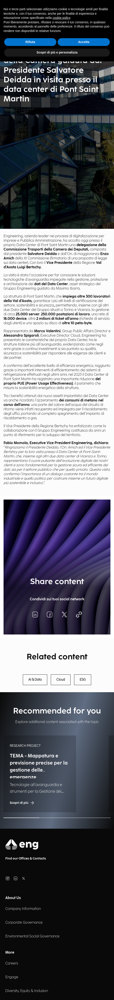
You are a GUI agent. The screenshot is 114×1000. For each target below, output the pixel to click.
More (9, 953)
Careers (11, 963)
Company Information (23, 909)
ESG (83, 680)
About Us (13, 898)
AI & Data (35, 680)
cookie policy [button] (61, 18)
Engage (11, 977)
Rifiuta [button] (30, 42)
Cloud (60, 680)
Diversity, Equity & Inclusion (26, 991)
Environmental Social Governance (32, 936)
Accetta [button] (83, 42)
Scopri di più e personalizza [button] (57, 52)
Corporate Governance (24, 923)
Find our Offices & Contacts (25, 858)
